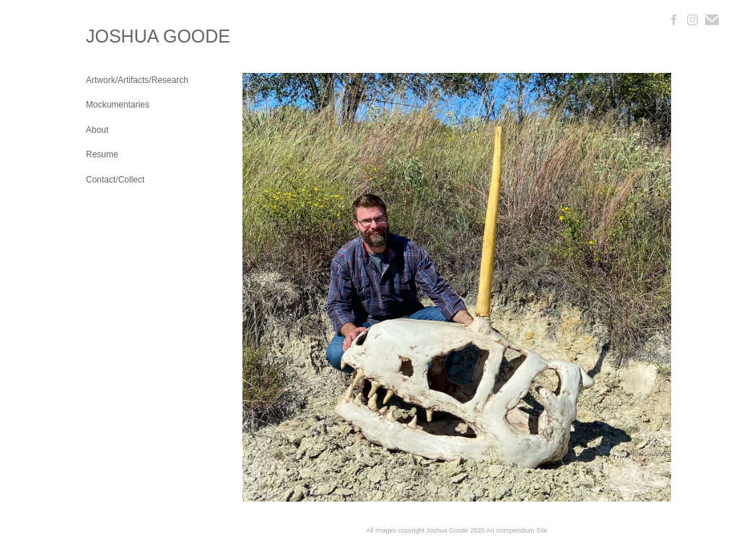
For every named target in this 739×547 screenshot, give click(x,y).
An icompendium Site (517, 530)
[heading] (122, 36)
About (97, 130)
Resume (102, 154)
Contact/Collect (115, 180)
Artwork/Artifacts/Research (137, 80)
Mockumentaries (117, 105)
